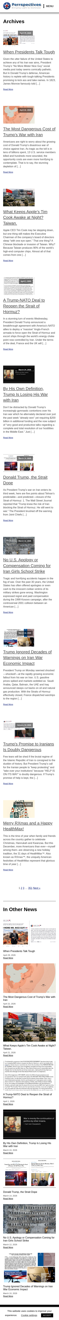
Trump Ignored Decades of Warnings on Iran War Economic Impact (27, 658)
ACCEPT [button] (47, 1315)
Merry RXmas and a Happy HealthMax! (28, 826)
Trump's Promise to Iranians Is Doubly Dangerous (28, 747)
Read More (8, 89)
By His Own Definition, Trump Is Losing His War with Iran (25, 394)
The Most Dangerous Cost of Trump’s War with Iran (29, 132)
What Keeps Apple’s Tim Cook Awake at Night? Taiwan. (25, 217)
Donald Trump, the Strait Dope (25, 480)
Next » (36, 888)
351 (30, 888)
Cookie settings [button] (29, 1315)
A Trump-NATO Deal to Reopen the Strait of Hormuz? (24, 306)
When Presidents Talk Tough (29, 52)
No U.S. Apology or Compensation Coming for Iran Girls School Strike (27, 565)
